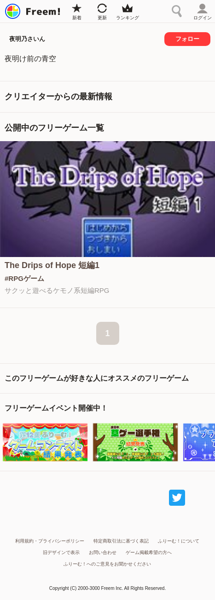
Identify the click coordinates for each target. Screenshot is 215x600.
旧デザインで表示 (61, 552)
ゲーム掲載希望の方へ (149, 552)
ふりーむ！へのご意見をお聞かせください (107, 563)
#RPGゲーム (24, 278)
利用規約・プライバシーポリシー (49, 540)
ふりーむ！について (178, 540)
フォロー (187, 38)
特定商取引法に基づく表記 (121, 540)
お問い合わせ (102, 552)
